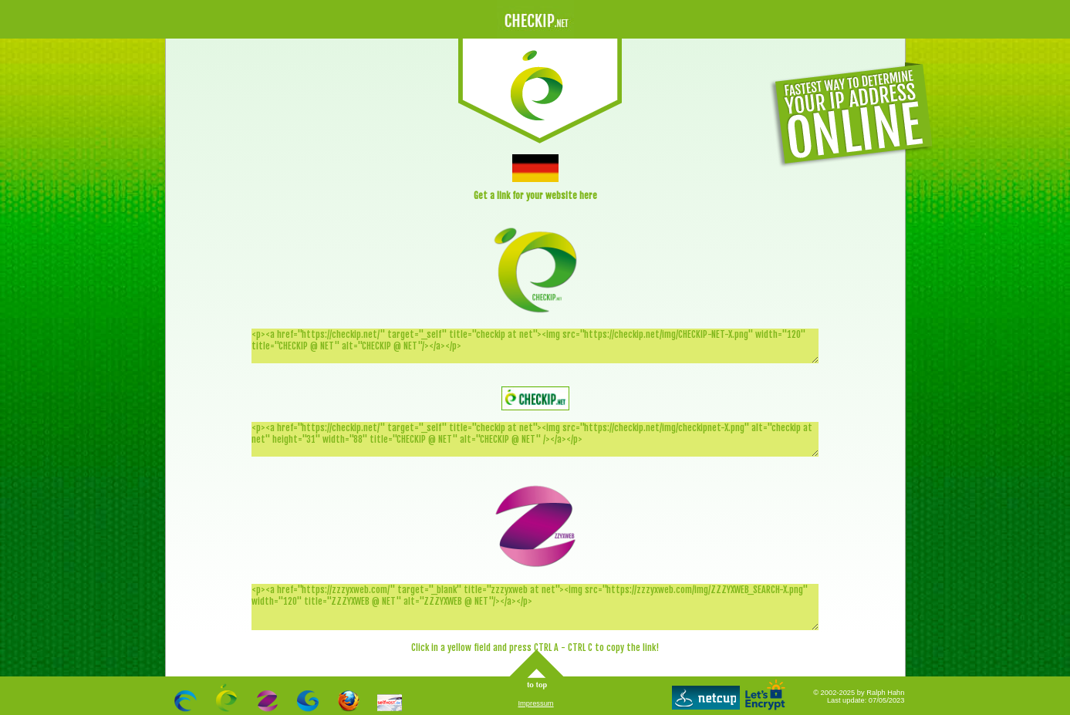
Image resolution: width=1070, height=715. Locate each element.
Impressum (536, 703)
